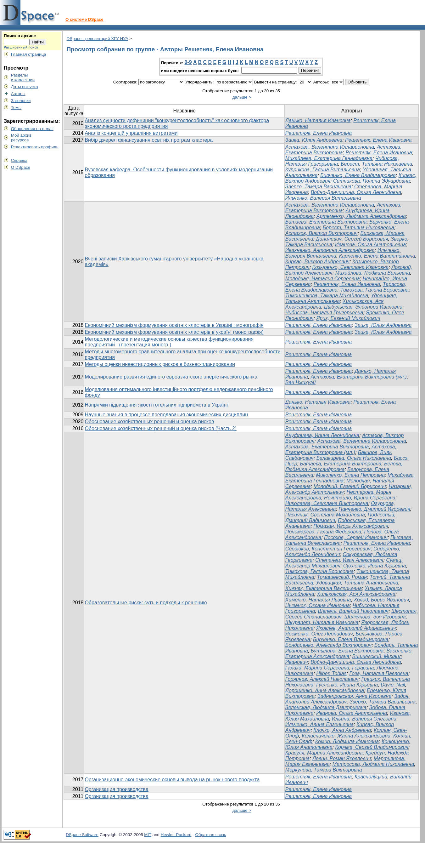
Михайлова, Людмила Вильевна (372, 273)
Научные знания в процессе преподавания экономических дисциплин (166, 414)
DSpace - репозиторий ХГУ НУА (97, 38)
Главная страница (28, 54)
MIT (147, 834)
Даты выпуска (24, 86)
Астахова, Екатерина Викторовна (327, 446)
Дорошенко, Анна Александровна (324, 690)
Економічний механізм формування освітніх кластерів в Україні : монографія (174, 325)
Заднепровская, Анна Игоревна (354, 696)
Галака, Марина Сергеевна (317, 667)
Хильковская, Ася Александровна (356, 594)
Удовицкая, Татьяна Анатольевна (357, 582)
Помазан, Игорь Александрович (350, 526)
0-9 (188, 62)
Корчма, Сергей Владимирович (371, 747)
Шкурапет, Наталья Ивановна (321, 622)
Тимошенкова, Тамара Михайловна (326, 295)
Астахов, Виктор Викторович (321, 233)
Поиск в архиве (20, 35)
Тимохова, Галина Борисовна (374, 290)
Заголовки (21, 100)
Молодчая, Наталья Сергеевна (322, 278)
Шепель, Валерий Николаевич (353, 611)
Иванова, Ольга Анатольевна (370, 244)
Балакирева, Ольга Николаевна (353, 458)
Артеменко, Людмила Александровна (361, 216)
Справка (19, 160)
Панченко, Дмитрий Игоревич (374, 509)
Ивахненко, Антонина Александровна (330, 250)
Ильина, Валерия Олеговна (364, 718)
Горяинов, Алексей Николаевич (322, 679)
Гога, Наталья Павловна (378, 673)
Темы (16, 107)
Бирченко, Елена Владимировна (358, 175)
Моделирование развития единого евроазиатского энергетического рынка (171, 376)
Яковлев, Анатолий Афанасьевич (356, 628)
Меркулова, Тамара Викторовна (323, 769)
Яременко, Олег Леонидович (319, 633)
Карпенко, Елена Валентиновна (377, 256)
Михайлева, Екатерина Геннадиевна (328, 158)
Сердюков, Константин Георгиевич (328, 548)
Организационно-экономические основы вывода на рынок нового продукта (172, 779)
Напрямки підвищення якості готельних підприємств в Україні (156, 404)
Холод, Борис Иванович (381, 599)
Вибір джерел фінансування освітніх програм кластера (149, 140)
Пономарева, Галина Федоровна (323, 531)
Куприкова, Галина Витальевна (322, 169)
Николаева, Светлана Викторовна (326, 503)
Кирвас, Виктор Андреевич (317, 261)
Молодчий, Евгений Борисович (350, 486)
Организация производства (116, 789)
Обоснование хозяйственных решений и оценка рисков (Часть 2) (161, 428)
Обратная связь (210, 834)
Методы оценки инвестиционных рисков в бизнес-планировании (160, 364)
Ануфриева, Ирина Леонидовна (322, 435)
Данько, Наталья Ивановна (318, 120)
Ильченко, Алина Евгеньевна (319, 724)
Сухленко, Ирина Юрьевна (374, 565)
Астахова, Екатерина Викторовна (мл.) (359, 376)
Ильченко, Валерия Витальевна (323, 198)
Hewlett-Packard (176, 834)
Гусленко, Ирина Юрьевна (347, 684)
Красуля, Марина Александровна (324, 752)
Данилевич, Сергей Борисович (352, 239)
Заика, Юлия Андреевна (313, 140)
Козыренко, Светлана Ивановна (350, 267)
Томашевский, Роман (342, 577)
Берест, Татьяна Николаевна (376, 164)
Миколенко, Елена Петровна (350, 475)
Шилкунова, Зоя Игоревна (375, 616)
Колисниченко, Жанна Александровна (346, 735)
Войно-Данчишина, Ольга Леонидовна (356, 192)
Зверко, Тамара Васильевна (318, 186)
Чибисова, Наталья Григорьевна (324, 312)
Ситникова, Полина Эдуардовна (371, 181)
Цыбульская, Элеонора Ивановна (363, 307)
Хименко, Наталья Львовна (318, 599)
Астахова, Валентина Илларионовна (329, 147)
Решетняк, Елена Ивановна (318, 133)
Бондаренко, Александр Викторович (328, 645)
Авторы (18, 93)
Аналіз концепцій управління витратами (131, 133)
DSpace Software (82, 834)
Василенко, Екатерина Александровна (349, 653)
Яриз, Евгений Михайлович (348, 318)
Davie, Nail (393, 684)
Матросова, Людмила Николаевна (373, 764)
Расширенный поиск (21, 47)
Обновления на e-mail (32, 128)
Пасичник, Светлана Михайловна (325, 514)
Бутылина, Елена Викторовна (347, 650)
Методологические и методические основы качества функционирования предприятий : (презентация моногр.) (169, 341)
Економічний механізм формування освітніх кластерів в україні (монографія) (174, 332)
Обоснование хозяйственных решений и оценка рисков (149, 421)
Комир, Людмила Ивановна (347, 741)
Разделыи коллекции (23, 77)
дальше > (241, 97)
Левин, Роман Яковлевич (341, 758)
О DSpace (21, 167)
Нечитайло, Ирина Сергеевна (359, 497)
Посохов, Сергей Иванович (356, 537)
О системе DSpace (84, 19)
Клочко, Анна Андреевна (342, 730)
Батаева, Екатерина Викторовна (326, 222)
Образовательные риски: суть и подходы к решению (146, 602)
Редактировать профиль (35, 147)
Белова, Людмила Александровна (343, 466)
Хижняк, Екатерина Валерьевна (323, 588)
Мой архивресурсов (21, 137)
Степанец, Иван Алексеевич (349, 560)
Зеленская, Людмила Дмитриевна (325, 707)
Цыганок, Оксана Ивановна (317, 605)
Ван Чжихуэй (300, 382)
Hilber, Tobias (331, 673)
